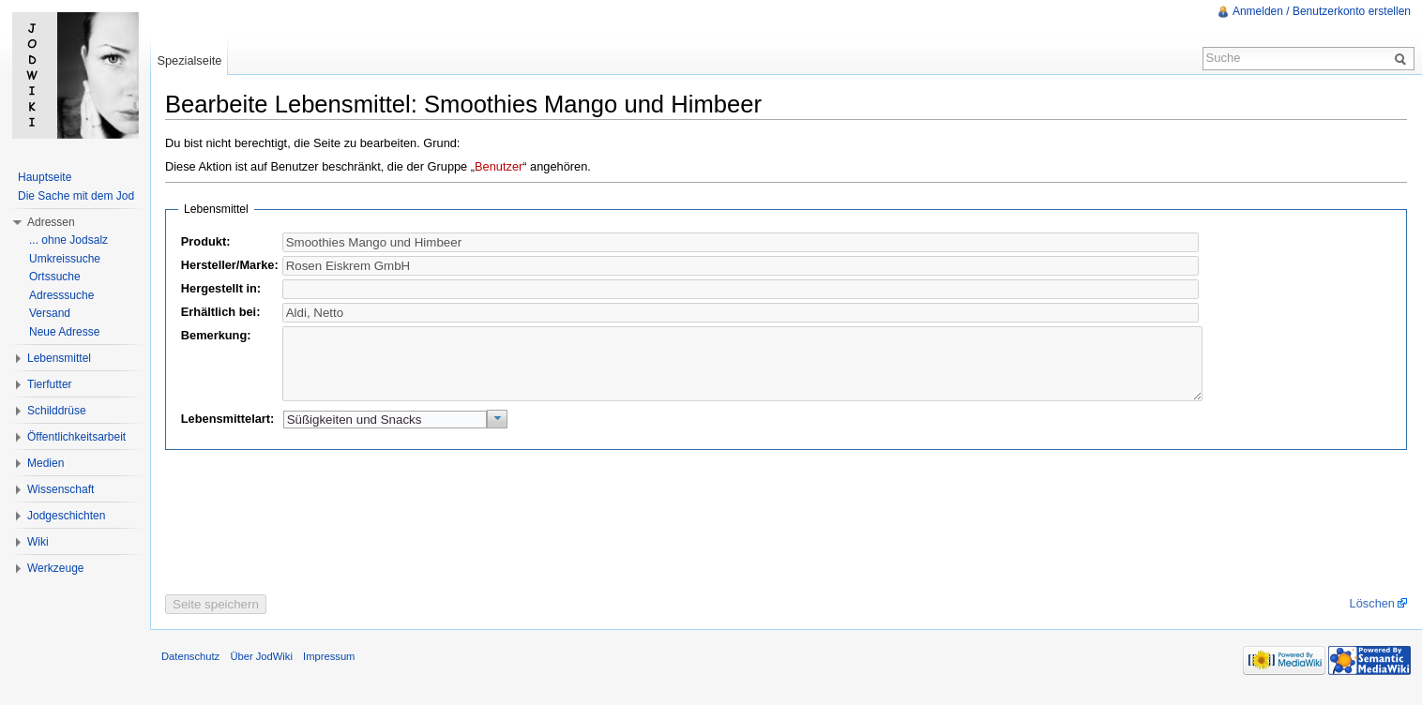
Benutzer (498, 166)
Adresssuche (61, 295)
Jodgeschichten (66, 515)
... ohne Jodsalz (68, 240)
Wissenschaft (60, 489)
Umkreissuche (64, 258)
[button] (497, 433)
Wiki (38, 541)
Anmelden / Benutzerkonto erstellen (1322, 11)
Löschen (1372, 617)
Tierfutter (49, 384)
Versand (49, 313)
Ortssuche (55, 276)
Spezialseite (189, 60)
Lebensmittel (59, 358)
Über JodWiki (261, 670)
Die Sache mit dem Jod (76, 195)
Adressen (51, 222)
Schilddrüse (56, 410)
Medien (45, 463)
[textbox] (740, 266)
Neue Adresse (64, 331)
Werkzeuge (55, 568)
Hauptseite (44, 177)
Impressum (329, 670)
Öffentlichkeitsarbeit (76, 436)
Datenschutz (190, 670)
